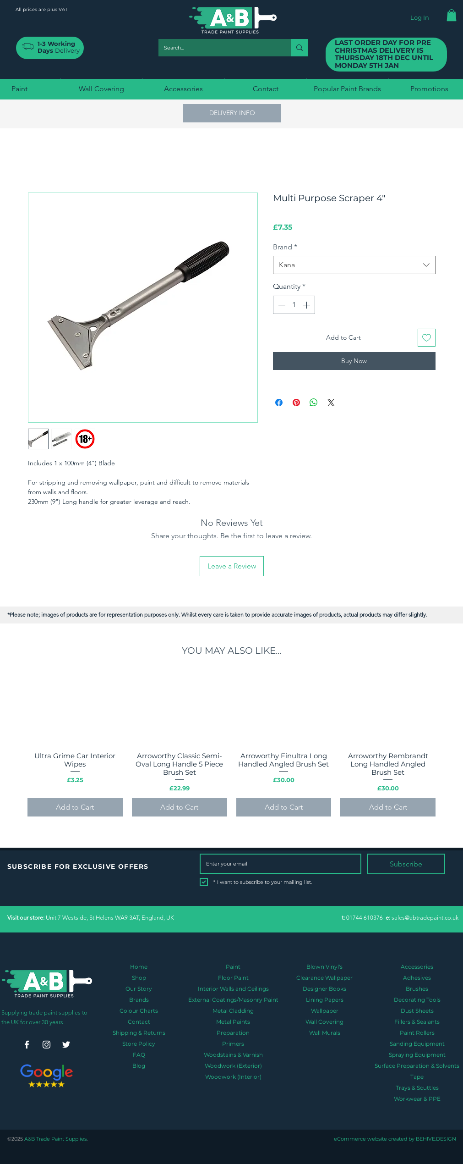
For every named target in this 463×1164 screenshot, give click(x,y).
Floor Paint (233, 977)
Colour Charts (139, 1010)
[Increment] (307, 305)
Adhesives (417, 977)
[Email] (278, 864)
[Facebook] (27, 1044)
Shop (139, 977)
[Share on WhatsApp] (313, 402)
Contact (139, 1021)
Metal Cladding (233, 1010)
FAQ (139, 1054)
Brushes (417, 988)
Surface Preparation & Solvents (417, 1065)
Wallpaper (324, 1010)
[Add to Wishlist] (427, 338)
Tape (417, 1076)
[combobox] (354, 265)
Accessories (417, 966)
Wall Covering (324, 1021)
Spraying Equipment (417, 1054)
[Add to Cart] (75, 807)
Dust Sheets (417, 1010)
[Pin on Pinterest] (296, 402)
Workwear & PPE (417, 1098)
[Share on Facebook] (278, 402)
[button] (452, 15)
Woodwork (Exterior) (233, 1065)
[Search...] (218, 47)
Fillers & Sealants (417, 1021)
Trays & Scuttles (417, 1087)
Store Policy (138, 1043)
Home (138, 966)
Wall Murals (324, 1032)
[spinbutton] (294, 305)
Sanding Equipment (417, 1043)
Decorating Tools (417, 999)
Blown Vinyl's (324, 966)
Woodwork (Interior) (233, 1076)
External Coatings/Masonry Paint (233, 999)
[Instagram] (46, 1044)
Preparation (233, 1032)
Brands (139, 999)
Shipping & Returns (139, 1032)
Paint (233, 966)
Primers (233, 1043)
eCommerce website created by (374, 1139)
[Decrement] (280, 305)
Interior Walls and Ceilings (233, 988)
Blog (138, 1065)
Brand (285, 247)
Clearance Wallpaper (324, 977)
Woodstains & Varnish (233, 1054)
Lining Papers (324, 999)
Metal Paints (233, 1021)
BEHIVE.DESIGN (435, 1139)
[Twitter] (66, 1044)
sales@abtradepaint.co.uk (425, 917)
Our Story (138, 988)
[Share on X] (331, 402)
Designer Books (324, 988)
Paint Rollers (417, 1032)
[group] (231, 744)
